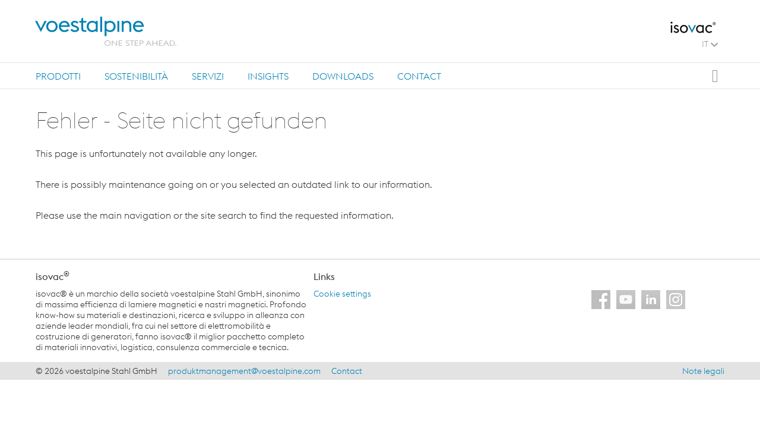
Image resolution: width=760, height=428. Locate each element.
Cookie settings (342, 293)
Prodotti (58, 76)
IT (710, 44)
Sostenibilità (136, 76)
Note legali (703, 371)
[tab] (58, 76)
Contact (419, 76)
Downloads (342, 76)
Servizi (208, 76)
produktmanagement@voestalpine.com (244, 371)
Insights (268, 76)
